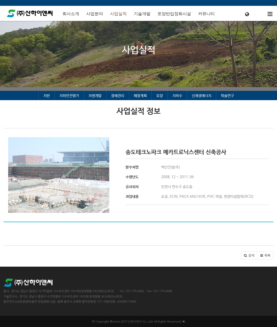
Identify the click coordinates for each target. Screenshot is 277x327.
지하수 (177, 95)
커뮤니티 (206, 13)
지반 (46, 95)
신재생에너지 (201, 95)
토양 (159, 95)
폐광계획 (140, 95)
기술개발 (142, 13)
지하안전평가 (69, 95)
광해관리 (117, 95)
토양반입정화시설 (174, 13)
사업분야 (94, 13)
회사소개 (70, 13)
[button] (249, 255)
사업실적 (118, 13)
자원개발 (95, 95)
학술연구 (227, 95)
